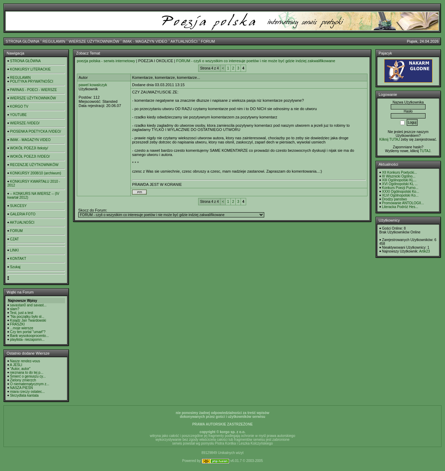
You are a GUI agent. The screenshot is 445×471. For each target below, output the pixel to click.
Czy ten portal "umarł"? (28, 332)
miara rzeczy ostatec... (27, 392)
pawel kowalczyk (93, 85)
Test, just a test (21, 313)
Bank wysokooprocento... (29, 336)
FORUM (208, 41)
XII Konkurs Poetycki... (399, 172)
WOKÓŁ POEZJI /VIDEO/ (30, 156)
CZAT (14, 239)
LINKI (14, 250)
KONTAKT (18, 259)
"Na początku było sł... (27, 317)
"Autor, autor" (20, 369)
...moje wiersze (21, 328)
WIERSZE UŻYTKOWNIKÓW (94, 41)
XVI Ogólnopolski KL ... (400, 184)
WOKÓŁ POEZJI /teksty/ (29, 148)
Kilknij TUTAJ (389, 139)
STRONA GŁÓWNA (22, 41)
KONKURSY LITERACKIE (30, 69)
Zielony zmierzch (23, 380)
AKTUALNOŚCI (183, 41)
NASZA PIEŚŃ (21, 388)
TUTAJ (425, 151)
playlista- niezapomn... (27, 339)
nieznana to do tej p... (26, 372)
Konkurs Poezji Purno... (400, 188)
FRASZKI (17, 324)
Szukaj (15, 267)
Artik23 (424, 251)
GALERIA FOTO (22, 214)
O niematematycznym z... (29, 384)
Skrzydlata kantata (24, 395)
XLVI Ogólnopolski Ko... (400, 195)
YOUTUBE (18, 115)
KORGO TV (19, 106)
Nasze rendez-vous (25, 361)
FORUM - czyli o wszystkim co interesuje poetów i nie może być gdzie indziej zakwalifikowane (255, 61)
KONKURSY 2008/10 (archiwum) (35, 173)
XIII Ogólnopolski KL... (399, 180)
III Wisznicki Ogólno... (398, 176)
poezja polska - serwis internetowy (106, 61)
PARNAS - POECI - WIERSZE (33, 90)
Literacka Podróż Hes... (400, 207)
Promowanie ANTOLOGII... (403, 203)
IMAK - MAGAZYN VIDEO (145, 41)
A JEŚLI (16, 365)
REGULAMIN (53, 41)
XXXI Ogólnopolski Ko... (400, 191)
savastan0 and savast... (28, 305)
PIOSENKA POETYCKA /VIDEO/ (35, 131)
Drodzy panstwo (394, 199)
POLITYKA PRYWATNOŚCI (31, 81)
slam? (14, 309)
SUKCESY (18, 206)
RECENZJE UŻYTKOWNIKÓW (34, 165)
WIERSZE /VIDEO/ (25, 123)
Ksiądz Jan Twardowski (28, 320)
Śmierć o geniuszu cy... (28, 376)
